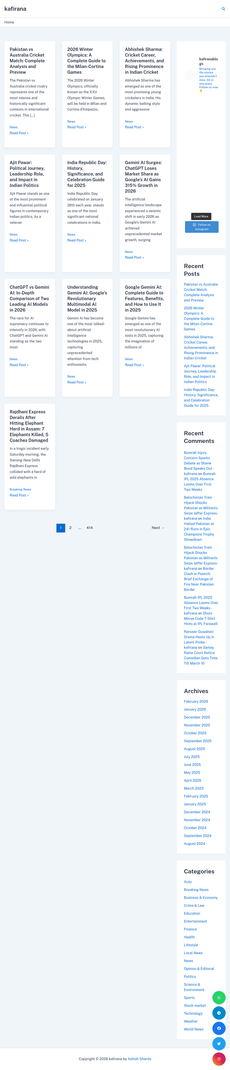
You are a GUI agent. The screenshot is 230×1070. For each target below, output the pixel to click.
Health (189, 937)
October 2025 (195, 733)
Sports (189, 998)
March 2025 (194, 788)
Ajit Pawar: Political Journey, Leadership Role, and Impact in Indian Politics (27, 174)
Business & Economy (201, 898)
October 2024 (195, 828)
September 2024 (198, 836)
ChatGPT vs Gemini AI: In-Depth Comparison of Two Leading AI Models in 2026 (29, 299)
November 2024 (197, 820)
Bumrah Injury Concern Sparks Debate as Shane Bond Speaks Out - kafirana (198, 463)
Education (192, 913)
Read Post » (19, 133)
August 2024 (194, 844)
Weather (191, 1021)
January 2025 (195, 804)
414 (89, 527)
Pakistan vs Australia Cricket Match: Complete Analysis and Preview (27, 61)
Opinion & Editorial (199, 969)
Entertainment (195, 921)
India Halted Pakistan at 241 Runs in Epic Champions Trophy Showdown (199, 529)
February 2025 (196, 796)
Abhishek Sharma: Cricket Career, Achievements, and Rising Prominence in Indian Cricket (144, 61)
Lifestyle (191, 945)
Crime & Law (194, 905)
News (14, 127)
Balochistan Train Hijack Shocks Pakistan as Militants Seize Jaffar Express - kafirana (201, 508)
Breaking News (20, 489)
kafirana (15, 8)
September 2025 (198, 741)
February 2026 (196, 701)
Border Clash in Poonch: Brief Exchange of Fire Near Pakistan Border (199, 579)
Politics (190, 977)
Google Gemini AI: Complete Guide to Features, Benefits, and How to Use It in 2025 (144, 299)
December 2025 (197, 717)
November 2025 (197, 725)
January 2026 (195, 709)
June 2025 (192, 765)
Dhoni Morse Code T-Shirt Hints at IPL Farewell (201, 618)
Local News (193, 953)
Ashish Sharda (139, 1059)
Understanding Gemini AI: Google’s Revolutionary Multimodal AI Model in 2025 (87, 299)
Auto (188, 882)
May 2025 (192, 773)
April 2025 (192, 780)
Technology (193, 1013)
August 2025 (194, 749)
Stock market (195, 1006)
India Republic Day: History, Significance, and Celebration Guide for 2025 (87, 174)
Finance (190, 929)
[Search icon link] (224, 9)
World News (193, 1029)
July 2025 (192, 757)
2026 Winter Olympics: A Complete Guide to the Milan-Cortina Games (86, 61)
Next (158, 527)
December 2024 (197, 812)
